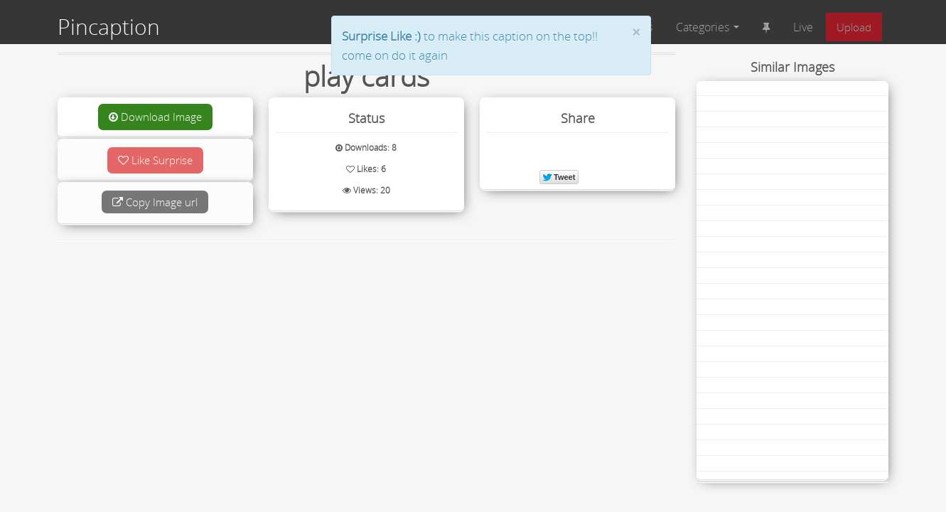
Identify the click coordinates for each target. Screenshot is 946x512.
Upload (854, 27)
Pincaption (109, 27)
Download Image (155, 117)
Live (803, 27)
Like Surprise (155, 160)
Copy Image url (155, 202)
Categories (707, 27)
